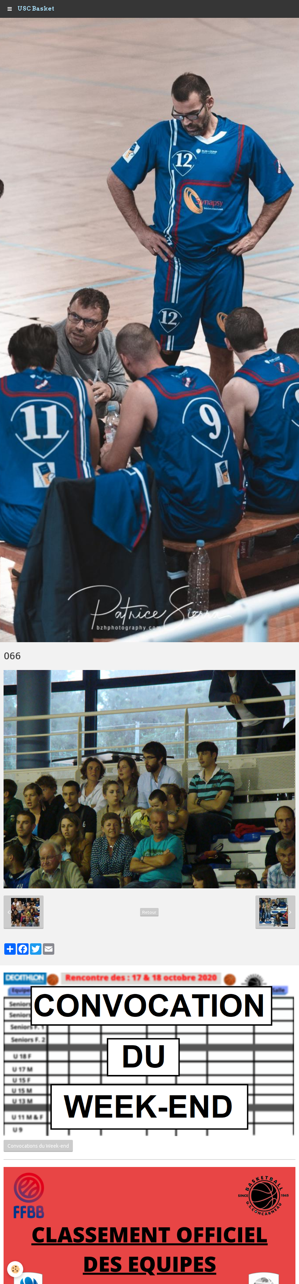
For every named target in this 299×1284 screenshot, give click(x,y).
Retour (149, 912)
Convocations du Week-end (38, 1146)
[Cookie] (15, 1269)
